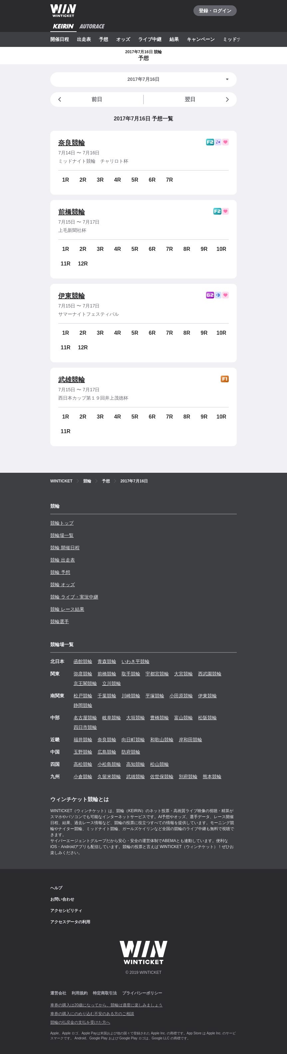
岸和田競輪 (190, 739)
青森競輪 (107, 661)
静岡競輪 (83, 705)
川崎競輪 (131, 695)
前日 (79, 99)
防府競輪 (131, 752)
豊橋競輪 (159, 717)
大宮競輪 (183, 673)
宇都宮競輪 (157, 673)
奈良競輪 (71, 142)
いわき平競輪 (135, 661)
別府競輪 (188, 776)
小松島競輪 (109, 764)
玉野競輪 (83, 752)
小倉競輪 (83, 776)
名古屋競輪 (85, 717)
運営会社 (58, 993)
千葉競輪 (107, 695)
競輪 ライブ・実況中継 (74, 597)
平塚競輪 (154, 695)
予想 (103, 39)
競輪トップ (62, 523)
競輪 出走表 (62, 560)
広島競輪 (107, 752)
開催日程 (59, 39)
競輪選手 (59, 621)
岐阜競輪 (111, 717)
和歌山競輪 (161, 739)
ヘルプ (56, 888)
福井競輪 (83, 739)
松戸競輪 (83, 695)
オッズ (123, 39)
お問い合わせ (62, 899)
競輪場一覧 (62, 535)
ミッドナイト (237, 39)
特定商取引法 (105, 993)
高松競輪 (83, 764)
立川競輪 (111, 683)
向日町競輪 (133, 739)
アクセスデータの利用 (70, 922)
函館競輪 (83, 661)
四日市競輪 (85, 727)
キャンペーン (201, 39)
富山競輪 (183, 717)
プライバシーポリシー (142, 993)
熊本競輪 (212, 776)
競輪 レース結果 (67, 609)
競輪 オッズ (62, 584)
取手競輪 (131, 673)
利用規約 (80, 993)
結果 (174, 39)
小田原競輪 (181, 695)
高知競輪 (135, 764)
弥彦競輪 (83, 673)
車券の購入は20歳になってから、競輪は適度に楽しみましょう (106, 1005)
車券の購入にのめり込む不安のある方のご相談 (92, 1013)
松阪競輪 (207, 717)
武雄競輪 (71, 379)
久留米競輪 (109, 776)
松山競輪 (159, 764)
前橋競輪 (71, 212)
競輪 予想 (60, 572)
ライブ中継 (149, 39)
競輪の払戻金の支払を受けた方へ (80, 1022)
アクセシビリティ (66, 910)
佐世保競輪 (161, 776)
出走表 (84, 39)
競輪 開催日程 (65, 547)
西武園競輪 (209, 673)
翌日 (208, 99)
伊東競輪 (71, 295)
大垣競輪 (135, 717)
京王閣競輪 (85, 683)
